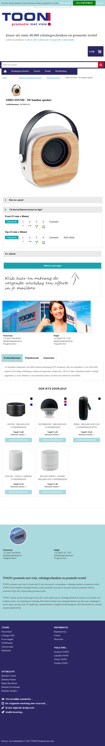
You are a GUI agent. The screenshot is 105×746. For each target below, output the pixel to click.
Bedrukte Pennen (9, 679)
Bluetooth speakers (53, 78)
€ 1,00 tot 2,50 (43, 40)
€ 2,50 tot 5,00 (55, 40)
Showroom (58, 639)
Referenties (6, 650)
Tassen (37, 71)
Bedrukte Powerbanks (11, 687)
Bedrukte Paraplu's (9, 691)
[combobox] (50, 65)
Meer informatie (66, 3)
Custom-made (7, 647)
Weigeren (100, 3)
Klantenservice (60, 632)
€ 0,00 (91, 52)
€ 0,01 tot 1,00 (30, 40)
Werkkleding (61, 71)
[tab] (12, 358)
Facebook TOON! (61, 652)
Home (5, 71)
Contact (57, 635)
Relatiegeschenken (20, 71)
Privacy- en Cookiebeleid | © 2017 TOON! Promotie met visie (28, 741)
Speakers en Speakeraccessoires (29, 78)
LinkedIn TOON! (61, 656)
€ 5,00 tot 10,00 (67, 40)
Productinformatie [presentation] (12, 358)
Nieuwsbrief (7, 632)
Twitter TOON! (60, 659)
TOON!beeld (7, 643)
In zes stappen (7, 639)
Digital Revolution (9, 683)
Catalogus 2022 (8, 635)
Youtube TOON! (61, 663)
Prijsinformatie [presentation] (32, 358)
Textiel (48, 71)
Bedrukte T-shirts (9, 676)
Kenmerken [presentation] (49, 358)
